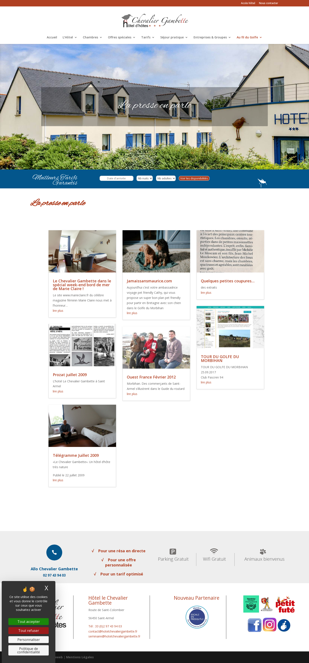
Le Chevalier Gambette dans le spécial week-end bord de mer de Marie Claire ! (82, 284)
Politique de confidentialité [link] (28, 650)
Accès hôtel (248, 3)
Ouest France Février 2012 (151, 377)
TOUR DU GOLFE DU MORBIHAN (220, 358)
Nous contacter (268, 3)
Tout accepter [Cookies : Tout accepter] (28, 621)
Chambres (90, 37)
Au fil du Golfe (247, 37)
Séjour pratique (172, 37)
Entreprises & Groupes (210, 37)
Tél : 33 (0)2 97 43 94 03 (105, 626)
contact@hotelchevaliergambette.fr (112, 631)
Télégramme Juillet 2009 (76, 455)
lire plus (58, 311)
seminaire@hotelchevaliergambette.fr (114, 636)
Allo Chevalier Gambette (54, 568)
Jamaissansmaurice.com (149, 280)
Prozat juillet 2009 (70, 374)
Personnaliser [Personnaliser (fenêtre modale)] (28, 639)
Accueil (52, 37)
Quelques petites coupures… (227, 280)
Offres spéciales (119, 37)
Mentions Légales (80, 657)
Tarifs (145, 37)
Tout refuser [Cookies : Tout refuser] (28, 630)
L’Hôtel (68, 37)
